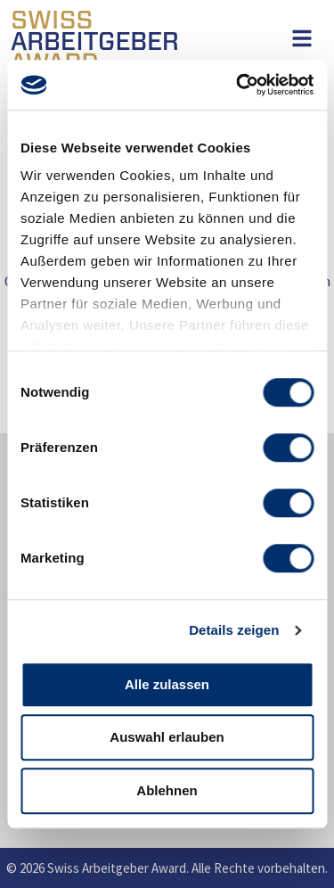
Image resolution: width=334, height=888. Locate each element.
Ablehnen (166, 790)
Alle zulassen (167, 684)
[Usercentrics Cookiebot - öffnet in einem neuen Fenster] (238, 84)
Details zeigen (234, 629)
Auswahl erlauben (167, 736)
